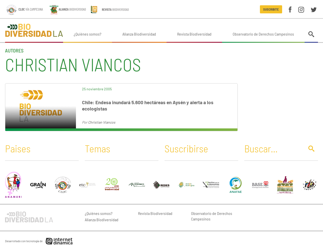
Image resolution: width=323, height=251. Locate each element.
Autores (14, 50)
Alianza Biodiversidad (139, 34)
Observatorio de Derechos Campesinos (263, 34)
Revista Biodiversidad (194, 34)
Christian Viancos (101, 122)
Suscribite (271, 9)
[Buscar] (273, 148)
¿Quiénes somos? (87, 34)
